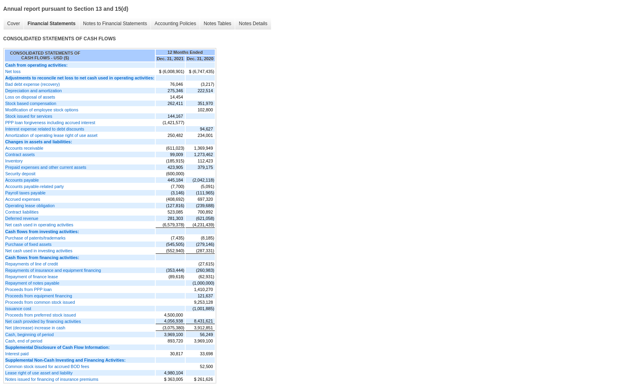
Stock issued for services (28, 116)
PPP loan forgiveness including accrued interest (50, 122)
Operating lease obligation (30, 205)
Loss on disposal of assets (30, 97)
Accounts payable (22, 180)
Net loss (13, 71)
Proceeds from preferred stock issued (40, 315)
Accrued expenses (22, 199)
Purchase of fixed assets (28, 244)
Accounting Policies (175, 23)
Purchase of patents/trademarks (35, 238)
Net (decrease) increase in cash (35, 327)
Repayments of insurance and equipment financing (53, 270)
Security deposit (20, 173)
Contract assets (20, 154)
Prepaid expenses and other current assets (45, 167)
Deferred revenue (21, 218)
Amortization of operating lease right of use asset (51, 135)
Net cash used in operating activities (39, 224)
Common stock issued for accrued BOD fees (47, 366)
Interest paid (17, 353)
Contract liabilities (22, 212)
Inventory (14, 160)
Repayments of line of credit (31, 263)
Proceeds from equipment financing (38, 295)
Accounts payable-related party (34, 186)
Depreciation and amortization (33, 90)
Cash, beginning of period (29, 334)
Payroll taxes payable (25, 192)
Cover (13, 23)
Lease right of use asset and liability (39, 372)
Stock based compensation (30, 103)
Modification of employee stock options (41, 109)
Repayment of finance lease (31, 276)
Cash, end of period (23, 341)
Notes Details (253, 23)
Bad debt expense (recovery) (32, 84)
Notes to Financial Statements (115, 23)
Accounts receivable (24, 148)
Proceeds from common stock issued (40, 302)
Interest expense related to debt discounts (44, 129)
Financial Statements (51, 23)
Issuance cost (18, 308)
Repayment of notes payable (32, 283)
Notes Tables (217, 23)
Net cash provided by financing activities (43, 321)
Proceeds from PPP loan (28, 289)
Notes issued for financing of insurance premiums (51, 379)
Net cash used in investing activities (38, 250)
